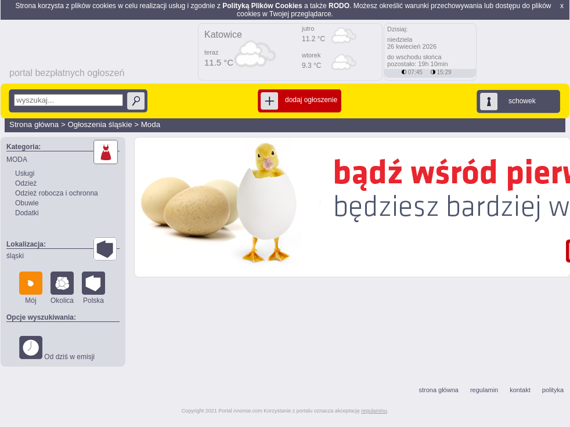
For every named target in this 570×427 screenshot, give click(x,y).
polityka (553, 389)
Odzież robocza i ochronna (56, 193)
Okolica (62, 288)
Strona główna (34, 124)
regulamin (484, 389)
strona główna (439, 389)
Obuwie (27, 203)
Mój (30, 288)
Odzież (26, 183)
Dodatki (27, 213)
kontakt (520, 389)
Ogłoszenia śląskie (99, 124)
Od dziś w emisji (57, 348)
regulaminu (374, 411)
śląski (15, 256)
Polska (93, 288)
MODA (16, 159)
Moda (150, 124)
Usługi (24, 173)
